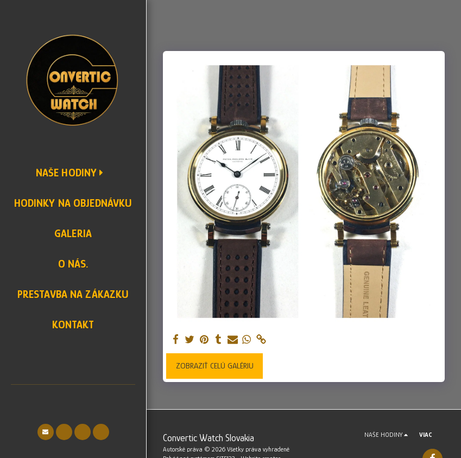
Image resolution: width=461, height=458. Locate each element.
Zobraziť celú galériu (215, 365)
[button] (45, 432)
